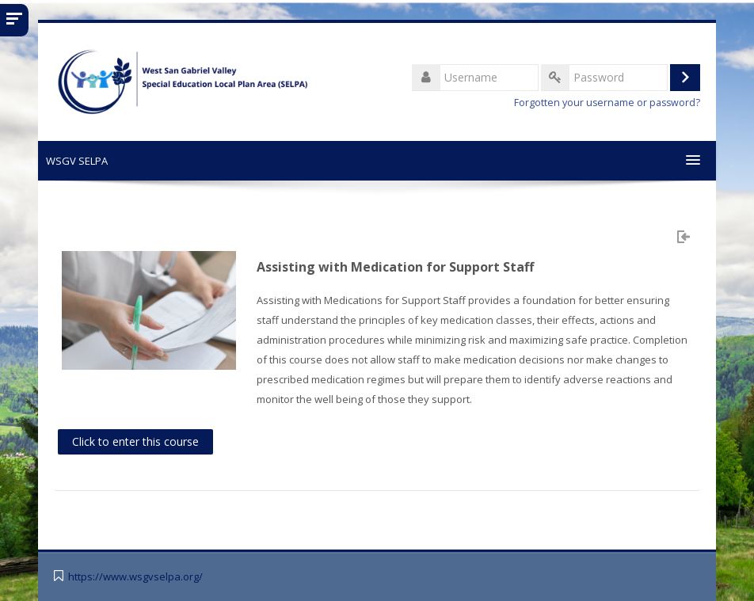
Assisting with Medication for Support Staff (395, 267)
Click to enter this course (135, 441)
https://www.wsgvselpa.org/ (135, 577)
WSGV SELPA (77, 161)
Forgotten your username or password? (607, 102)
